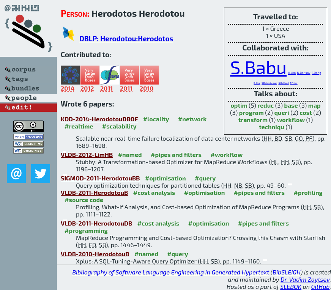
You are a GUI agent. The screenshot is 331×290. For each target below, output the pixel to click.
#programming (86, 230)
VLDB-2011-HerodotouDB (96, 223)
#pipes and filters (176, 154)
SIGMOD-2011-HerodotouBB (100, 178)
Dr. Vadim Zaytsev (305, 279)
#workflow (227, 154)
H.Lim (292, 73)
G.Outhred (283, 83)
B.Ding (257, 83)
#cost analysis (154, 192)
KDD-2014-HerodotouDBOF (99, 118)
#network (192, 118)
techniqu (271, 126)
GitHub (320, 286)
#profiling (307, 192)
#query (205, 178)
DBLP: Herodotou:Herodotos (126, 38)
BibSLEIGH (286, 272)
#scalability (119, 126)
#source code (84, 199)
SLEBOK (290, 286)
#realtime (79, 126)
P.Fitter (293, 83)
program (251, 112)
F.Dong (316, 73)
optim (238, 105)
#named (130, 154)
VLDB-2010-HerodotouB (95, 253)
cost (305, 112)
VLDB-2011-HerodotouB (94, 192)
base (291, 105)
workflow (291, 119)
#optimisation (165, 178)
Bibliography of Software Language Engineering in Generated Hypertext (170, 272)
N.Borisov (304, 73)
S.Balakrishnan (269, 83)
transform (253, 119)
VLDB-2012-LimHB (87, 154)
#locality (156, 118)
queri (281, 112)
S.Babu (258, 67)
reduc (265, 105)
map (314, 105)
